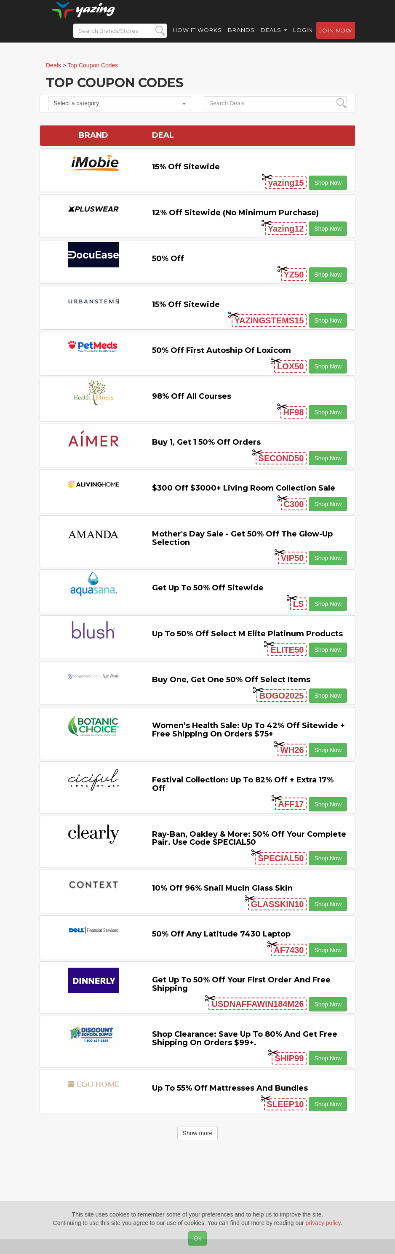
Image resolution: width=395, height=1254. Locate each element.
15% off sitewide (186, 166)
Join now (335, 38)
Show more (198, 1133)
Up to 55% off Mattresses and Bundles (230, 1088)
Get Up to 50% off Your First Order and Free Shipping (241, 984)
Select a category (119, 103)
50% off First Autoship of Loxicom (221, 350)
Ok (197, 1238)
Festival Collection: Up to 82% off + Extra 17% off (243, 784)
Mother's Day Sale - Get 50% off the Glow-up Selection (242, 538)
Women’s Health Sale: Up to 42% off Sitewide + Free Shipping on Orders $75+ (248, 730)
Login (303, 38)
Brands (241, 38)
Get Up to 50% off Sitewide (208, 587)
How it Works (197, 38)
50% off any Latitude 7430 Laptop (221, 934)
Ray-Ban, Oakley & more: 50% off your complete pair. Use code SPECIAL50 (249, 838)
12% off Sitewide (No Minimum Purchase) (235, 212)
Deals (274, 38)
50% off (168, 258)
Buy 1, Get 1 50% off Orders (206, 442)
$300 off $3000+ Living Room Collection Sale (243, 488)
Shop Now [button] (328, 182)
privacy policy (323, 1222)
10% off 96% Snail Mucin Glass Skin (222, 888)
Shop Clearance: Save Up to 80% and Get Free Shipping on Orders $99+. (244, 1038)
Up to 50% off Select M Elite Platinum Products (247, 633)
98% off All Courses (191, 396)
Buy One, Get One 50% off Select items (231, 679)
